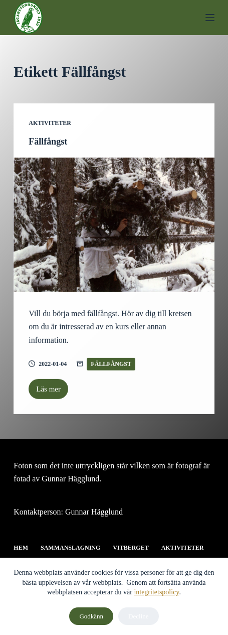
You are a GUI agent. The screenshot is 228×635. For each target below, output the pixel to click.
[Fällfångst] (114, 225)
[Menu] (209, 17)
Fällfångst (48, 142)
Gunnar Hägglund (94, 511)
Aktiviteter (50, 122)
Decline (138, 616)
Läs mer (52, 392)
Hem (21, 547)
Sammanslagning (70, 547)
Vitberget (130, 547)
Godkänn (91, 616)
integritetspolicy (156, 592)
